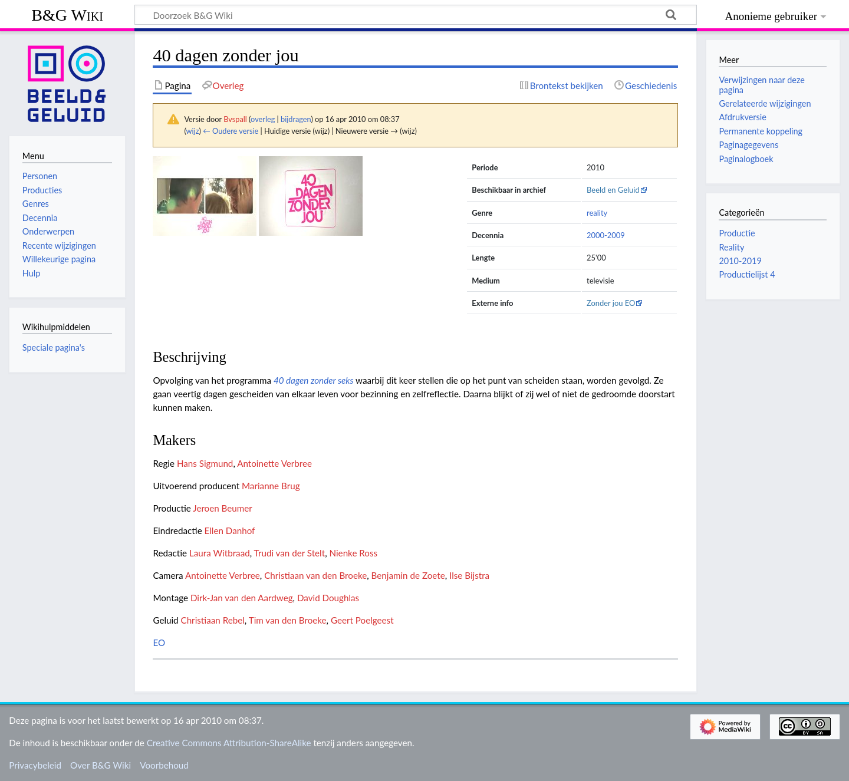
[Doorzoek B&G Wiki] (415, 14)
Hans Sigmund (205, 463)
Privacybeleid (35, 765)
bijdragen (296, 119)
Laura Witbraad (219, 553)
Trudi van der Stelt (289, 553)
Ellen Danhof (230, 530)
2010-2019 (740, 261)
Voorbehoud (164, 765)
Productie (737, 233)
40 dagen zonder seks (314, 380)
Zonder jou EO (611, 303)
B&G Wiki (67, 15)
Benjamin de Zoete (408, 575)
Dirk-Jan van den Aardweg (241, 597)
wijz (192, 131)
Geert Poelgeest (362, 620)
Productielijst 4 (747, 274)
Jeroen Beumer (222, 508)
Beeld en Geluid (613, 190)
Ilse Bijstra (469, 575)
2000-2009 (606, 235)
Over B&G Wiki (100, 765)
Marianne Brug (271, 485)
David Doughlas (328, 597)
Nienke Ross (353, 553)
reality (597, 213)
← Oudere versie (230, 131)
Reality (731, 247)
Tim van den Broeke (288, 620)
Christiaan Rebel (213, 620)
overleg (263, 119)
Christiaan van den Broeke (315, 575)
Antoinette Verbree (274, 463)
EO (159, 642)
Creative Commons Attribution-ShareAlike (229, 742)
